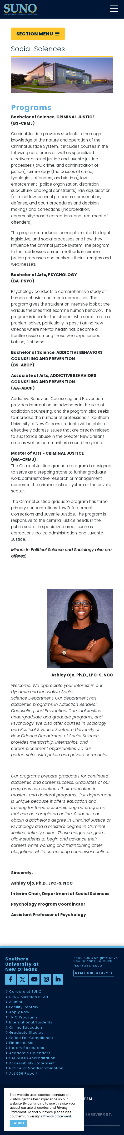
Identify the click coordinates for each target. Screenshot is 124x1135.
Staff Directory (91, 973)
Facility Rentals (23, 1007)
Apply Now (19, 1012)
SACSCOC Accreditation (32, 1058)
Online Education (25, 1028)
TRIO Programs (23, 1018)
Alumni (15, 1002)
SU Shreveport (95, 1114)
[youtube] (34, 979)
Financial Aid (21, 1043)
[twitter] (22, 979)
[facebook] (10, 979)
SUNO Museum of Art (28, 997)
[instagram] (46, 979)
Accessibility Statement (32, 1063)
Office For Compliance (31, 1038)
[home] (20, 9)
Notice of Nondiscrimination (36, 1068)
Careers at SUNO (25, 992)
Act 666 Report (23, 1074)
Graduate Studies (26, 1033)
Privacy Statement (57, 1116)
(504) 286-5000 (87, 966)
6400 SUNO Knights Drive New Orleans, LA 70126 (95, 959)
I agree (18, 1123)
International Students (30, 1022)
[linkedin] (58, 979)
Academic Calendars (30, 1053)
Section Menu (37, 33)
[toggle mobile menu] (113, 9)
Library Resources (26, 1048)
